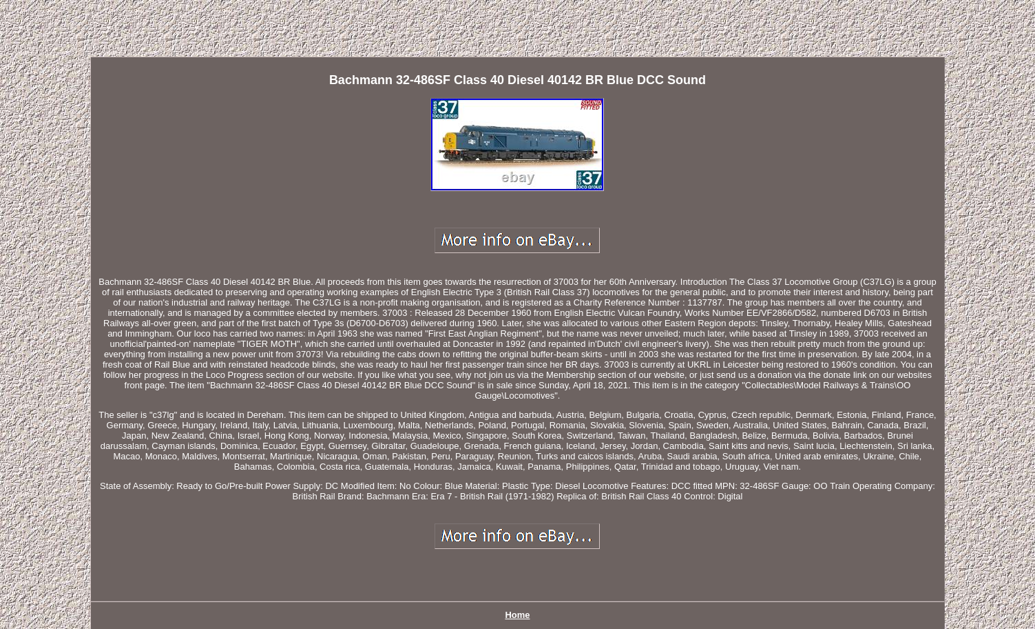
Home (517, 615)
